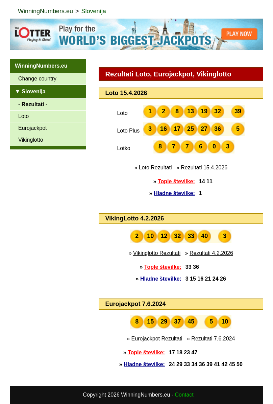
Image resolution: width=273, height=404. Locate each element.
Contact (184, 395)
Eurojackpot (32, 128)
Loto (23, 116)
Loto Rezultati (155, 167)
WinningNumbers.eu (45, 11)
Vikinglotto (30, 140)
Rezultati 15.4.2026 (204, 167)
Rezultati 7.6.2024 (213, 338)
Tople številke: (176, 181)
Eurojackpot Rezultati (156, 338)
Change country (37, 78)
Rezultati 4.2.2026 (211, 253)
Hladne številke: (174, 193)
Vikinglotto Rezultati (156, 253)
